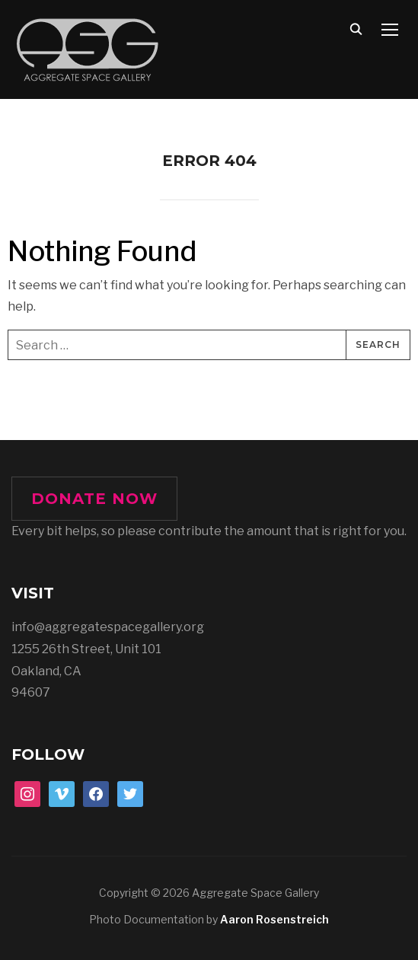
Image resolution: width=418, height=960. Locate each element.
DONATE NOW (94, 499)
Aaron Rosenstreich (274, 919)
